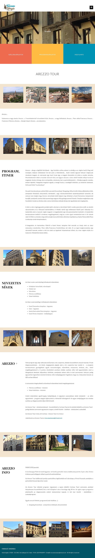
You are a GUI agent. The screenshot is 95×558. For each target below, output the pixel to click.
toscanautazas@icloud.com (53, 418)
